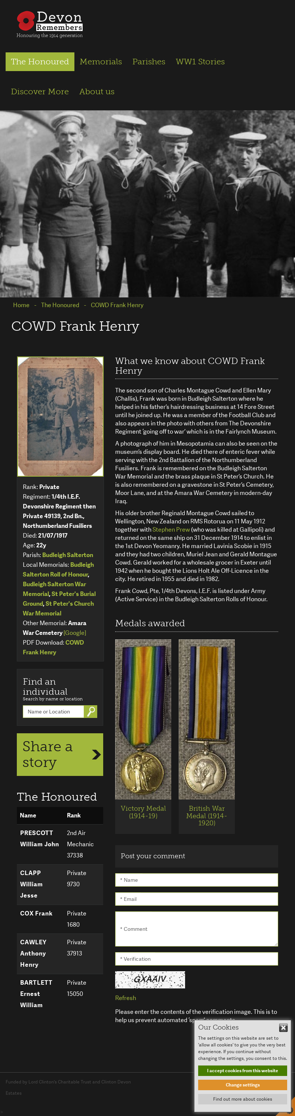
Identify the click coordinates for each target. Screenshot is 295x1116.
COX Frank (36, 913)
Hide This (283, 1027)
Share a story (47, 754)
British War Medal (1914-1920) (206, 816)
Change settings (243, 1085)
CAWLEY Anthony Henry (33, 953)
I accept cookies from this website (242, 1071)
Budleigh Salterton (67, 555)
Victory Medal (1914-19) (143, 812)
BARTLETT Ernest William (36, 994)
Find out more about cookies (242, 1099)
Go (92, 711)
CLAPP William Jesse (31, 884)
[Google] (75, 633)
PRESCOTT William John (39, 838)
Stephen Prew (171, 529)
